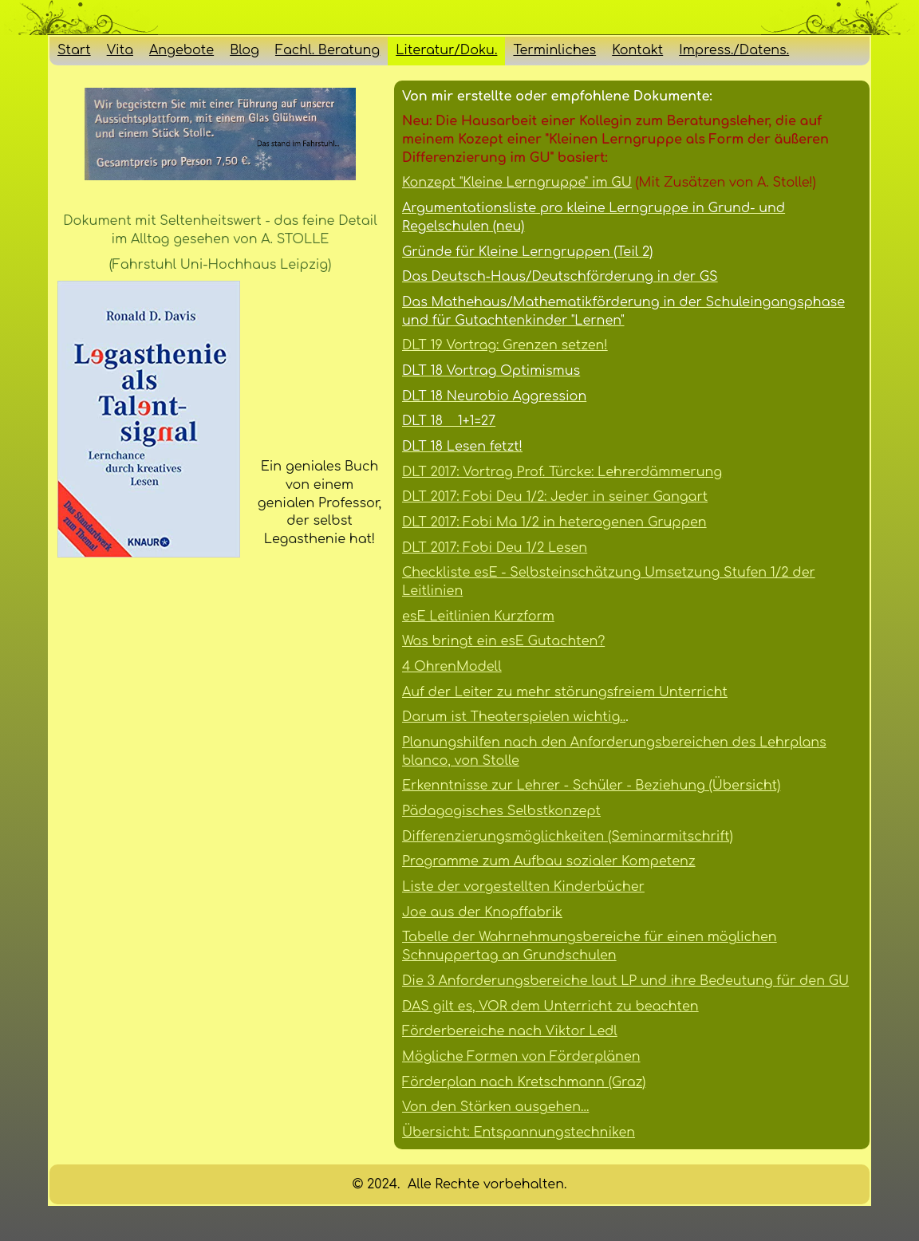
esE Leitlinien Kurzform (478, 616)
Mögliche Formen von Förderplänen (521, 1057)
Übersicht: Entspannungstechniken (518, 1132)
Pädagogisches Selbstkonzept (501, 811)
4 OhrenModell (452, 667)
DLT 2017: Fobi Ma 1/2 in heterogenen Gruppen (554, 522)
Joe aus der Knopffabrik (482, 912)
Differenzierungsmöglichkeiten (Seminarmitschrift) (567, 836)
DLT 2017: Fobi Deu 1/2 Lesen (494, 548)
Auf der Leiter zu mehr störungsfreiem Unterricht (565, 692)
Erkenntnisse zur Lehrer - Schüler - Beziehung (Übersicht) (591, 785)
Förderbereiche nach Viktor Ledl (509, 1031)
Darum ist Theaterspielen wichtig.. (513, 717)
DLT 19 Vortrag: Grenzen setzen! (505, 345)
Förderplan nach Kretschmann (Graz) (523, 1082)
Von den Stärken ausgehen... (495, 1107)
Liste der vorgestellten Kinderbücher (523, 887)
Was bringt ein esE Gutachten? (503, 641)
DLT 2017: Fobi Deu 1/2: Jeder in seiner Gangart (555, 497)
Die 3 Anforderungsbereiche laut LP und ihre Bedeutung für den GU (625, 981)
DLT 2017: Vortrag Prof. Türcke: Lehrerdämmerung (562, 472)
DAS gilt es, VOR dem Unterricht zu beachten (550, 1006)
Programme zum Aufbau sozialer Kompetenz (549, 861)
